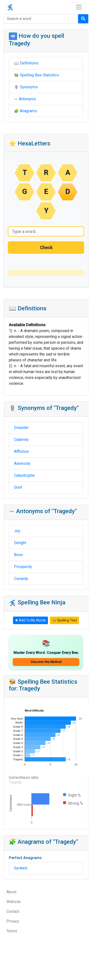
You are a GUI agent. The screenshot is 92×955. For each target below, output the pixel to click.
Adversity (22, 463)
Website (13, 901)
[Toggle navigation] (79, 7)
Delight (20, 542)
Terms (11, 931)
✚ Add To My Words (30, 620)
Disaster (21, 427)
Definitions (29, 63)
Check (46, 247)
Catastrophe (24, 475)
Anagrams (28, 111)
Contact (12, 911)
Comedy (21, 578)
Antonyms (27, 99)
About (11, 892)
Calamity (21, 439)
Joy (17, 530)
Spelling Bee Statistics (39, 75)
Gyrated (20, 868)
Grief (18, 487)
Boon (18, 554)
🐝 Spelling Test (64, 620)
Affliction (21, 451)
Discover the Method (46, 662)
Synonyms (29, 87)
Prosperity (23, 566)
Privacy (12, 921)
